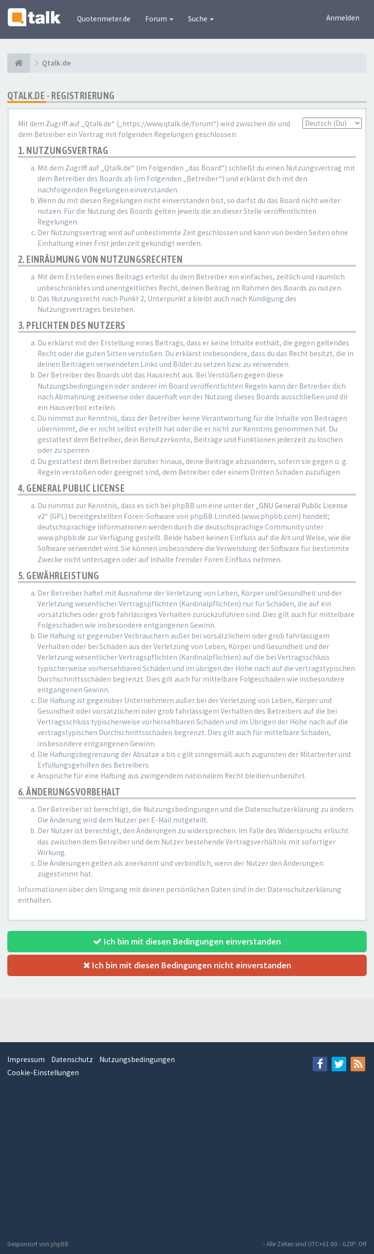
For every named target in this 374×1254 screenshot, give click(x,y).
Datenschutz (72, 1059)
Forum (159, 18)
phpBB (60, 1244)
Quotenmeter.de (104, 18)
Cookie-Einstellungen (43, 1072)
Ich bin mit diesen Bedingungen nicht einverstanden (187, 965)
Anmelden (342, 17)
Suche (201, 18)
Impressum (26, 1059)
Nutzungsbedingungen (137, 1059)
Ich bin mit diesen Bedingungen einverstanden (187, 941)
